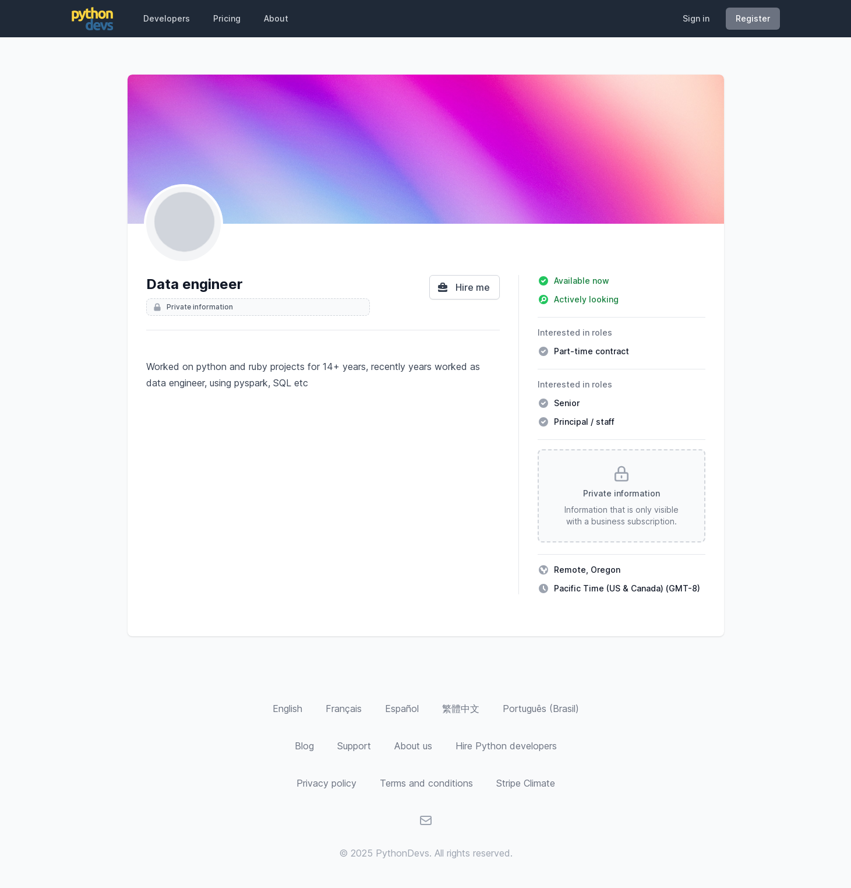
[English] (287, 708)
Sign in (696, 18)
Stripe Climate (525, 783)
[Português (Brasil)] (541, 708)
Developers (166, 18)
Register (753, 18)
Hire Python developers (506, 746)
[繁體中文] (460, 708)
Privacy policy (326, 783)
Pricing (227, 18)
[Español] (402, 708)
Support (354, 746)
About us (413, 746)
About (276, 18)
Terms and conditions (426, 783)
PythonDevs (402, 853)
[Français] (344, 708)
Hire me (463, 287)
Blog (304, 746)
